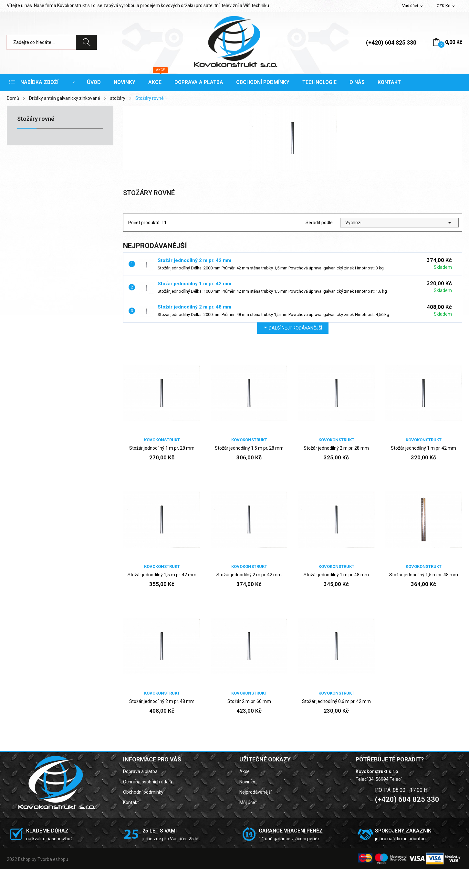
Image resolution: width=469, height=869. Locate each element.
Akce (244, 771)
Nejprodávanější (255, 792)
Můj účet (248, 802)
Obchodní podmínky (143, 792)
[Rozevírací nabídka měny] (446, 6)
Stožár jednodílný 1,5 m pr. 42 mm (162, 574)
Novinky (247, 781)
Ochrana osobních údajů (147, 781)
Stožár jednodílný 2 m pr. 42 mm (194, 260)
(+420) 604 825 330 (391, 42)
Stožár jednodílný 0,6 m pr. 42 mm (336, 701)
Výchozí (399, 222)
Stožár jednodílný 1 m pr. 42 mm (194, 284)
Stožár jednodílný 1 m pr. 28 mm (161, 448)
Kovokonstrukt (162, 440)
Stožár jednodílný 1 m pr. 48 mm (336, 574)
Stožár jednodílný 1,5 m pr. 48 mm (423, 574)
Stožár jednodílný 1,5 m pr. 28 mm (249, 448)
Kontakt (131, 802)
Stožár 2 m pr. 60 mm (249, 701)
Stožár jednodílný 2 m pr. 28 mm (336, 448)
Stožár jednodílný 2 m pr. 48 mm (194, 307)
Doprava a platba (140, 771)
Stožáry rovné (35, 119)
